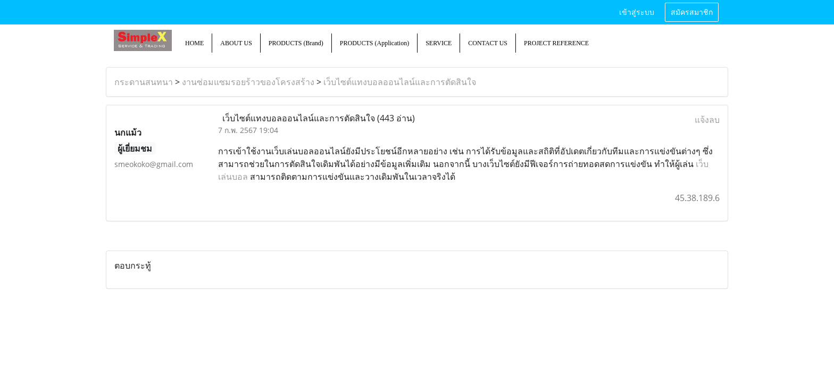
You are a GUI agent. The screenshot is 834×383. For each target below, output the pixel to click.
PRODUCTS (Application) (374, 43)
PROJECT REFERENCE (556, 43)
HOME (194, 43)
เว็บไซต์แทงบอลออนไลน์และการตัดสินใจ (399, 82)
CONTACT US (487, 43)
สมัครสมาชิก (692, 12)
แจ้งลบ (707, 120)
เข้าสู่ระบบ (636, 12)
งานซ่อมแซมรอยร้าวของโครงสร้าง (248, 82)
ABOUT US (236, 43)
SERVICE (439, 43)
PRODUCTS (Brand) (296, 43)
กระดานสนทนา (143, 82)
